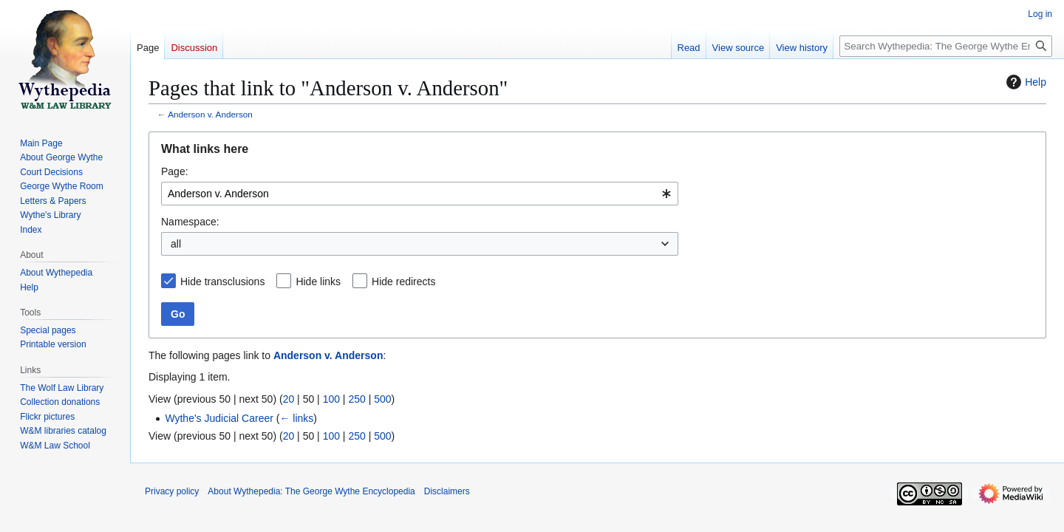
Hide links (318, 281)
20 (289, 399)
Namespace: (190, 222)
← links (296, 418)
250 (356, 399)
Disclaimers (447, 491)
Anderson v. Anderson (210, 114)
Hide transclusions (222, 281)
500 (382, 399)
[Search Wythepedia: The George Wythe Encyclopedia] (945, 46)
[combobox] (419, 193)
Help (1024, 82)
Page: (174, 171)
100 (331, 399)
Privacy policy (172, 491)
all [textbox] (176, 244)
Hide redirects (403, 281)
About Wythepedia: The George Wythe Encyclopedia (311, 491)
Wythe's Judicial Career (219, 418)
